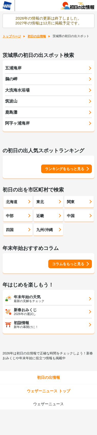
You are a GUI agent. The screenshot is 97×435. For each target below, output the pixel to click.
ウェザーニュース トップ (48, 391)
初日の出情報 (37, 36)
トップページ (12, 36)
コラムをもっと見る (68, 264)
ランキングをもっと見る (64, 169)
